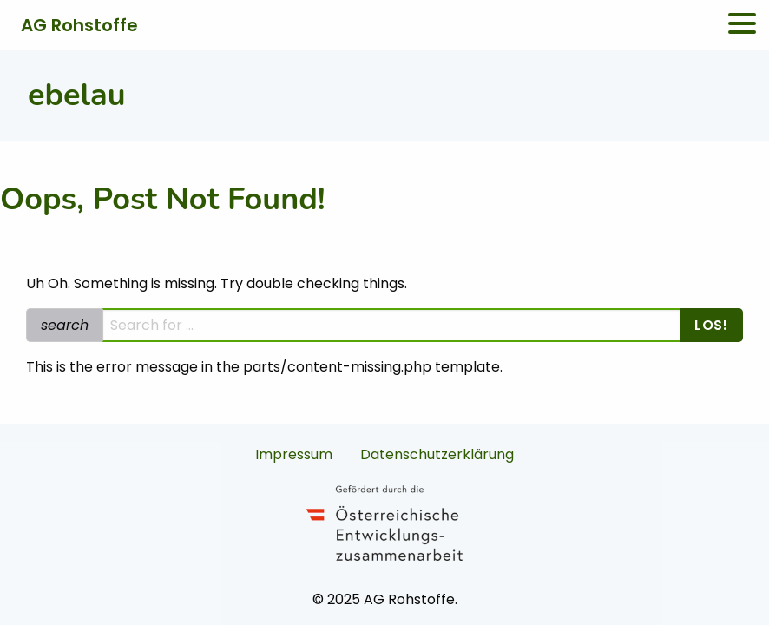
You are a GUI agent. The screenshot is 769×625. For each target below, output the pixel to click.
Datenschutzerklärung (437, 454)
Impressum (293, 454)
